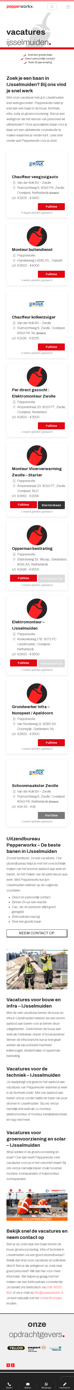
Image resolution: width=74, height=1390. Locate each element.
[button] (68, 7)
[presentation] (8, 1365)
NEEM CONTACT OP (36, 933)
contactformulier (51, 1298)
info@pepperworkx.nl (48, 1292)
